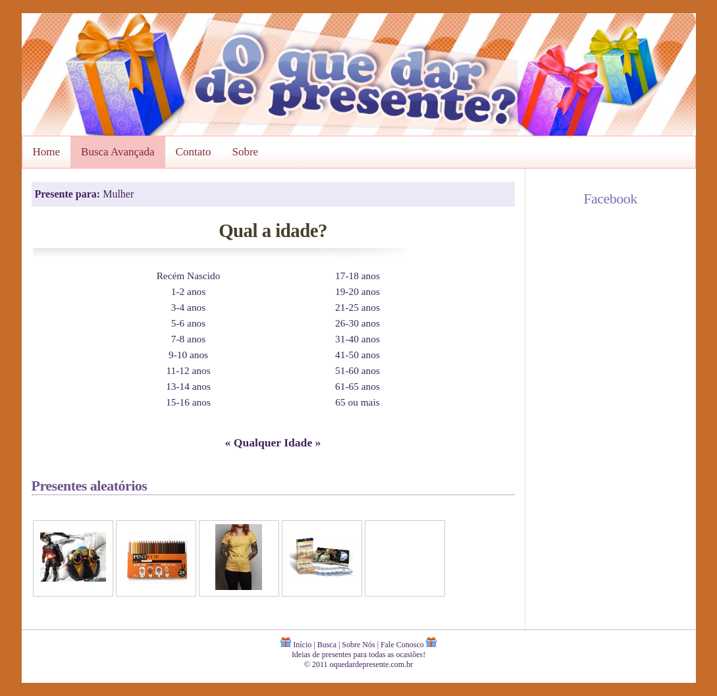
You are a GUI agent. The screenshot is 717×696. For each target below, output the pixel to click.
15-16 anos (188, 402)
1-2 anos (188, 291)
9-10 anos (188, 354)
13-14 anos (188, 386)
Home (47, 152)
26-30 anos (357, 323)
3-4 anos (188, 307)
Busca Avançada (118, 152)
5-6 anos (188, 323)
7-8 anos (188, 338)
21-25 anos (357, 307)
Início (302, 644)
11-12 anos (188, 370)
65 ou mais (357, 402)
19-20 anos (357, 291)
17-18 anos (357, 275)
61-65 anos (357, 386)
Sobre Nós (358, 644)
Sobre (245, 152)
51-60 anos (357, 370)
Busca (326, 644)
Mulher (118, 194)
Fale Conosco (402, 644)
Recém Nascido (189, 275)
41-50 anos (357, 354)
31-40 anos (357, 338)
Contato (193, 152)
